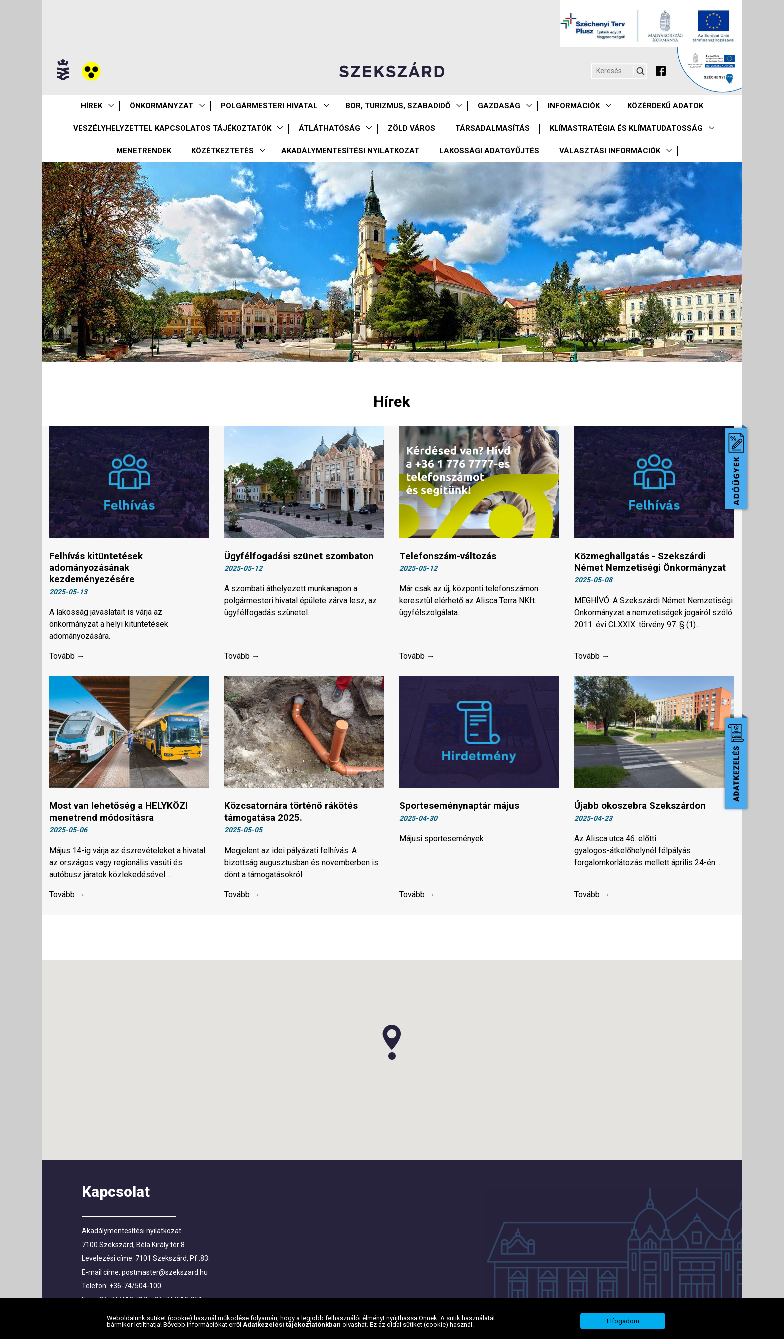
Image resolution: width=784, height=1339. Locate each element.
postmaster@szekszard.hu (165, 1274)
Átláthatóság (329, 128)
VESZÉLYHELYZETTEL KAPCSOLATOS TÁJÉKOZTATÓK (173, 128)
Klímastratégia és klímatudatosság (626, 128)
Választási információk (610, 150)
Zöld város (412, 128)
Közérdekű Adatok (666, 105)
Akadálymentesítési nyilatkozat (351, 150)
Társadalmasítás (493, 128)
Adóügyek (736, 468)
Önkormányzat (162, 105)
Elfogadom (623, 1321)
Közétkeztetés (223, 150)
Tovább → (67, 657)
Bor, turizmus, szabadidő (398, 105)
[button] (392, 1043)
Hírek (91, 105)
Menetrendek (144, 150)
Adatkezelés (736, 763)
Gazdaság (499, 105)
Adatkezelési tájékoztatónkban (292, 1324)
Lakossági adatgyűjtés (490, 150)
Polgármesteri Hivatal (269, 105)
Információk (574, 105)
